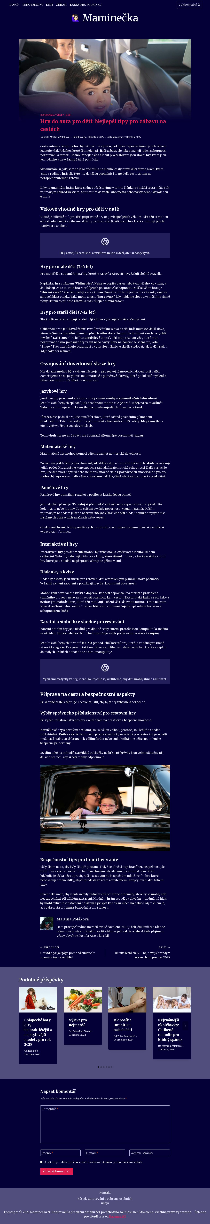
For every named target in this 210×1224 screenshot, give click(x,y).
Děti (49, 5)
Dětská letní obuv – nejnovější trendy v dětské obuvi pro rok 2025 (139, 952)
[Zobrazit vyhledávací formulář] (189, 5)
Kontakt (105, 1193)
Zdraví (61, 5)
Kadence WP (117, 1216)
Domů (14, 5)
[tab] (98, 1067)
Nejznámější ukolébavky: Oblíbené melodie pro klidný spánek (170, 1030)
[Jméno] (60, 1153)
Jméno (47, 1153)
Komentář (50, 1109)
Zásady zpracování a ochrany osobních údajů (105, 1201)
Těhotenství (32, 5)
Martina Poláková (60, 137)
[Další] (185, 1025)
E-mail (92, 1153)
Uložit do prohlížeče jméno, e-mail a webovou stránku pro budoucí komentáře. (93, 1162)
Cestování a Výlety (52, 115)
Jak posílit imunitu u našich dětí (123, 1025)
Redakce (33, 1050)
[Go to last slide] (25, 1025)
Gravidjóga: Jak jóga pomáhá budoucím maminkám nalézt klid (71, 952)
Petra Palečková (81, 1031)
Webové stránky (142, 1153)
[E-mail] (105, 1153)
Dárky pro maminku (85, 5)
